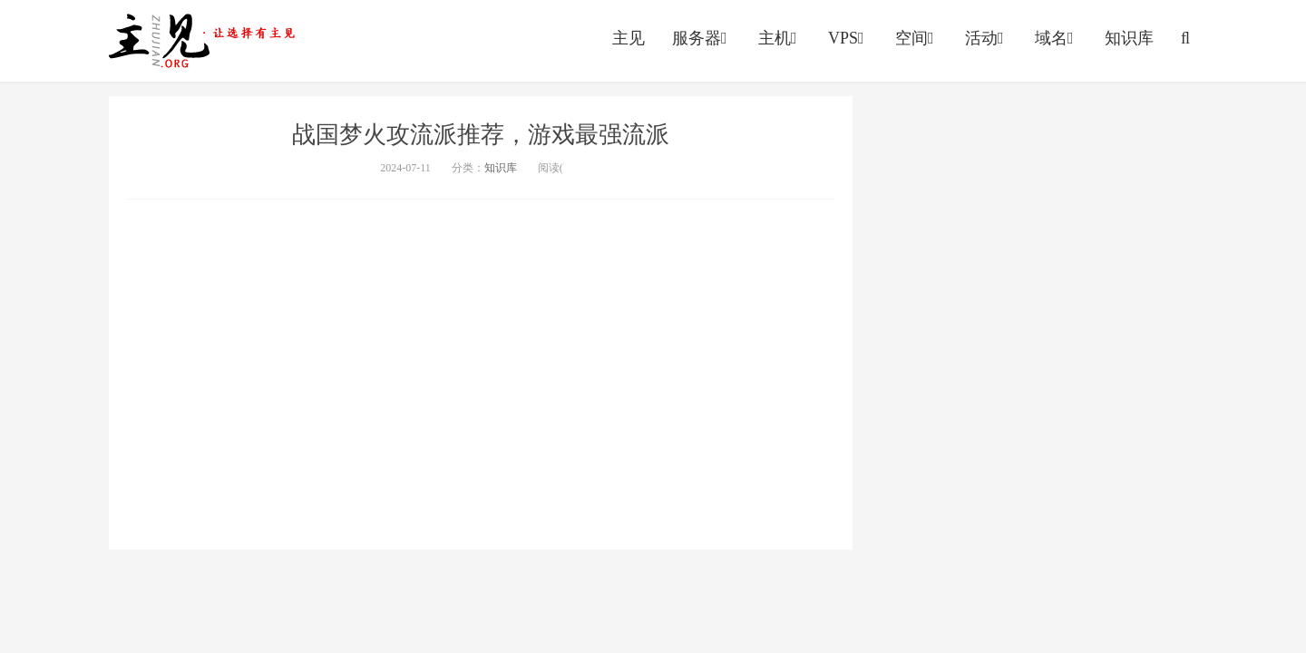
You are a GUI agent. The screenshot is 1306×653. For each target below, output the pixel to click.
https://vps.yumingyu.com (206, 41)
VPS (848, 38)
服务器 (701, 38)
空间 (916, 38)
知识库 (1129, 38)
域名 (1056, 38)
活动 (986, 38)
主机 (779, 38)
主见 (628, 38)
